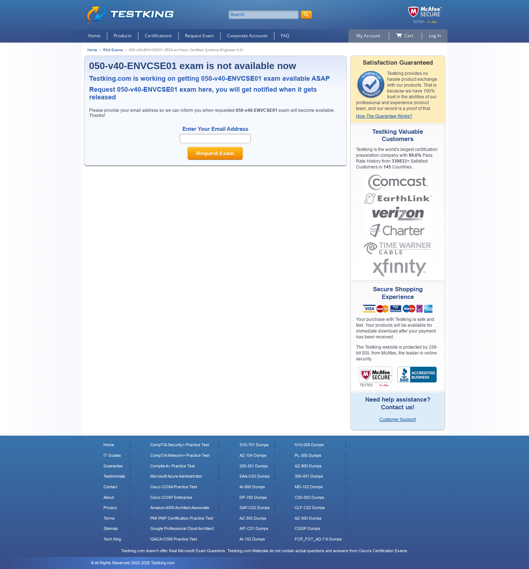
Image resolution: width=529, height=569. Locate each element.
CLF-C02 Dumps (310, 507)
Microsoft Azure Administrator (176, 476)
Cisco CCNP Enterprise (171, 497)
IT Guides (112, 455)
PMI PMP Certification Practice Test (181, 518)
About (108, 497)
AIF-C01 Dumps (253, 528)
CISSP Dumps (307, 528)
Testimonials (114, 476)
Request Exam (199, 36)
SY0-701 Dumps (254, 445)
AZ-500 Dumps (308, 518)
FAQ (285, 36)
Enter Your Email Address (215, 129)
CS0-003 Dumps (309, 497)
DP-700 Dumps (253, 497)
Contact (110, 487)
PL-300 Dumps (308, 455)
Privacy (110, 507)
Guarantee (112, 466)
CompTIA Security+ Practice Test (179, 445)
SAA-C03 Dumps (254, 476)
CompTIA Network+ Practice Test (179, 455)
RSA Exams (113, 50)
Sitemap (110, 528)
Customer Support (397, 419)
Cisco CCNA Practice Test (173, 487)
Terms (109, 518)
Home (94, 36)
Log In (435, 36)
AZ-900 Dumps (308, 466)
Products (123, 36)
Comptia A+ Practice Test (172, 466)
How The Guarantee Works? (384, 116)
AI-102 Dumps (252, 539)
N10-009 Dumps (309, 445)
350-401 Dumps (309, 476)
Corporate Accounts (247, 36)
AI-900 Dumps (252, 487)
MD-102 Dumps (309, 487)
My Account (368, 36)
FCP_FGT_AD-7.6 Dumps (318, 539)
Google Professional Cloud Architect (182, 528)
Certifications (158, 36)
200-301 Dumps (253, 466)
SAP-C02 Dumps (254, 507)
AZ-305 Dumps (253, 518)
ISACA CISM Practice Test (173, 539)
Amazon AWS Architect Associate (179, 507)
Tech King (112, 539)
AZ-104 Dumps (253, 455)
